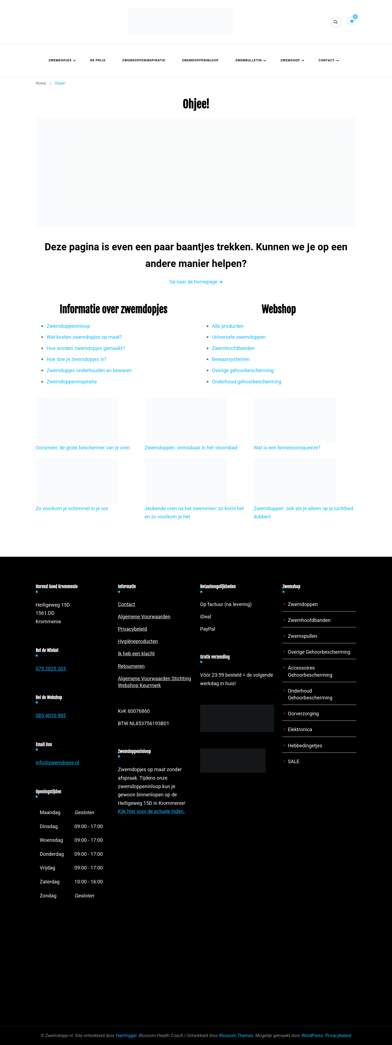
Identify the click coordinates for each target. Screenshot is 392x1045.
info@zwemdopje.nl (57, 762)
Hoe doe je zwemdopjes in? (77, 359)
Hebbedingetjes (305, 745)
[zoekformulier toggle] (335, 21)
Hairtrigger (126, 1035)
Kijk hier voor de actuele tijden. (151, 811)
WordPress (312, 1035)
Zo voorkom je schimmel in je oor (72, 508)
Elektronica (300, 729)
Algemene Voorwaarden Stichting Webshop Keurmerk (154, 682)
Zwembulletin (248, 60)
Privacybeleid (132, 629)
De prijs (98, 60)
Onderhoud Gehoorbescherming (310, 694)
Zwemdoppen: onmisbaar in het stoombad (191, 448)
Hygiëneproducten (138, 641)
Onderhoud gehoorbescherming (246, 382)
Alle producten (228, 326)
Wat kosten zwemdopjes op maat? (84, 337)
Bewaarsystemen (231, 359)
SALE (293, 761)
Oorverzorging (303, 713)
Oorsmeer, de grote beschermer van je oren (83, 448)
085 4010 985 (51, 715)
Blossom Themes (236, 1035)
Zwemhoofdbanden (233, 348)
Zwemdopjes (60, 60)
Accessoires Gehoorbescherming (310, 671)
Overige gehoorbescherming (243, 370)
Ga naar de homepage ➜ (196, 282)
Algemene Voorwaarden (144, 616)
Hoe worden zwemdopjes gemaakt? (86, 348)
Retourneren (131, 666)
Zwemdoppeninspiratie (143, 60)
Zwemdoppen (303, 604)
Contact (326, 60)
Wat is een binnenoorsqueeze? (287, 448)
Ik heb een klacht (136, 653)
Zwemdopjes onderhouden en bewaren (89, 370)
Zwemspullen (302, 636)
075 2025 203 (51, 669)
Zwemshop (290, 60)
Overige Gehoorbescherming (319, 652)
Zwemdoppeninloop (200, 60)
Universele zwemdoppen (239, 337)
